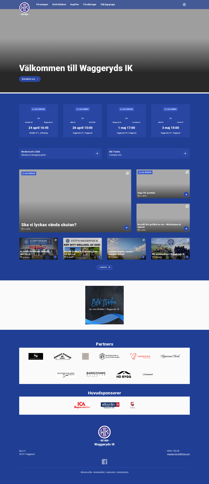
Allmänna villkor (86, 472)
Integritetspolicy (122, 472)
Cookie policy (111, 472)
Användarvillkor (99, 472)
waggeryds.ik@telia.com (178, 454)
